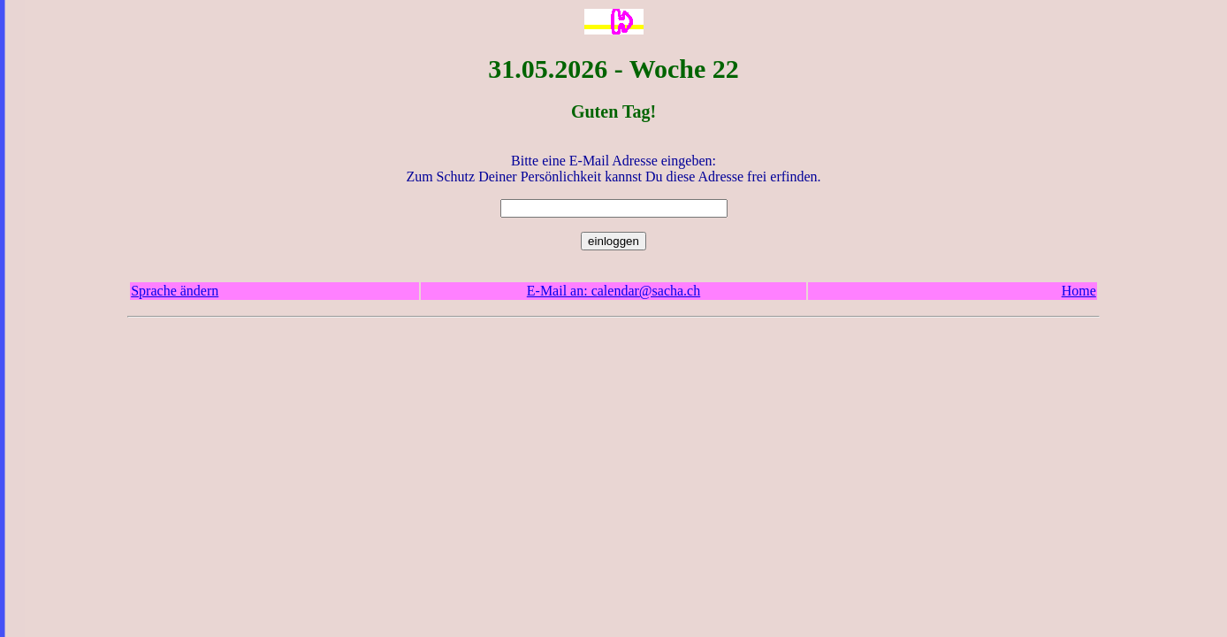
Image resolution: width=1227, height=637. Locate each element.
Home (1079, 290)
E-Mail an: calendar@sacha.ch (613, 290)
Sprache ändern (174, 290)
